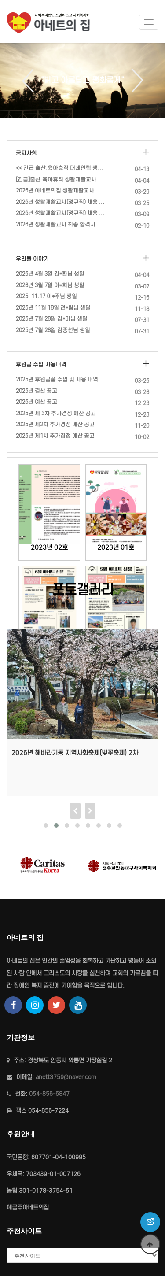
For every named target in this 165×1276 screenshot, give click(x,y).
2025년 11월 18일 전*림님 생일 (53, 307)
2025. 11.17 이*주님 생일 (46, 296)
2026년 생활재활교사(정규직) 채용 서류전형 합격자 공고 (60, 202)
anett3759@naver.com (66, 1077)
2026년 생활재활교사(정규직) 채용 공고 (60, 213)
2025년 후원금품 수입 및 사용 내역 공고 (60, 379)
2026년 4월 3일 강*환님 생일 (50, 273)
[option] (82, 80)
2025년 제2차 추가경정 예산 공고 (55, 424)
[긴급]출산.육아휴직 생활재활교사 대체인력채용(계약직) (60, 179)
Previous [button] (31, 80)
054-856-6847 (49, 1094)
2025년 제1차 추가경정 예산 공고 (55, 436)
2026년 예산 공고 (36, 402)
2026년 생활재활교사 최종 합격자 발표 (60, 224)
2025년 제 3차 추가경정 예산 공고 (56, 413)
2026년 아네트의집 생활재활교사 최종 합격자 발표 (60, 190)
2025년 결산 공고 (36, 391)
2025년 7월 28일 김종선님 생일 (53, 330)
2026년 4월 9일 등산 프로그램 (45, 753)
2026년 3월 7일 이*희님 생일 (50, 285)
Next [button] (134, 80)
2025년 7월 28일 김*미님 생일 (52, 318)
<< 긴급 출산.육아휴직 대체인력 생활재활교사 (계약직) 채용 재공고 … (60, 168)
